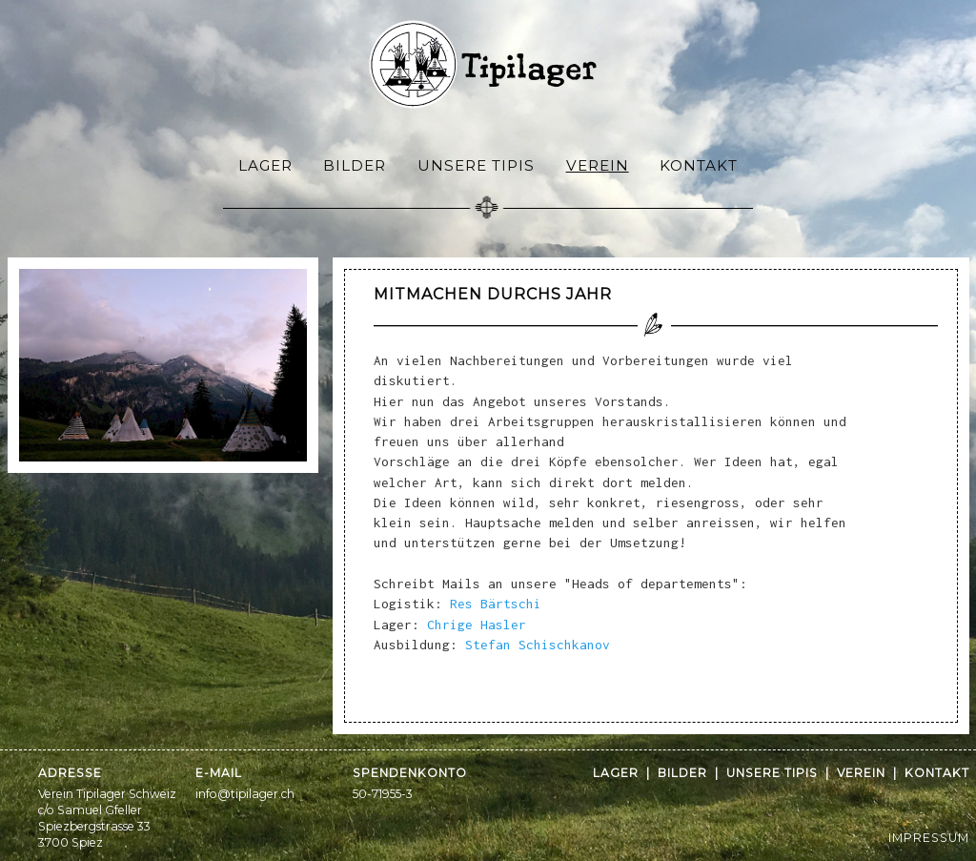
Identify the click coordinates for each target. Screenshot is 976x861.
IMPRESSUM (928, 837)
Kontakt (699, 165)
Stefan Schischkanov (537, 644)
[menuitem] (266, 164)
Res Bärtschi (495, 603)
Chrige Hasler (476, 624)
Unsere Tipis (476, 165)
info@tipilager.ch (245, 794)
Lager (265, 165)
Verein (597, 165)
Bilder (354, 165)
